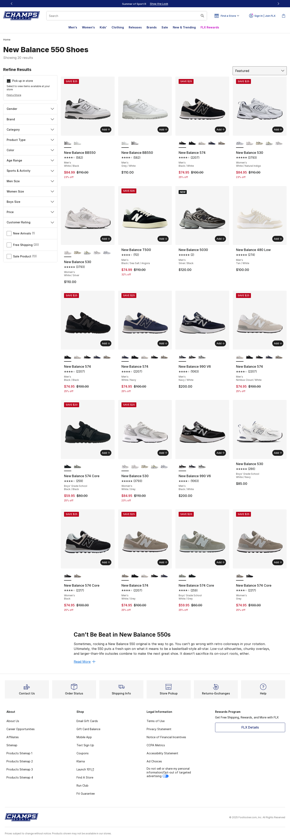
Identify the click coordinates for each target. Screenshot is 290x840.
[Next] (278, 3)
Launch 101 (85, 769)
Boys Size (30, 201)
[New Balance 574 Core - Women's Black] (249, 576)
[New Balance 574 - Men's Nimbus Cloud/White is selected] (239, 357)
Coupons (83, 753)
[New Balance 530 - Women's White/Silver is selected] (67, 252)
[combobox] (127, 15)
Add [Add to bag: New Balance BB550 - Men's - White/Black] (106, 129)
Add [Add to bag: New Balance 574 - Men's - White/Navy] (163, 343)
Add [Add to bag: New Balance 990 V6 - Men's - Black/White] (220, 452)
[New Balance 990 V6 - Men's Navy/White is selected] (182, 357)
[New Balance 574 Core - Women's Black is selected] (67, 576)
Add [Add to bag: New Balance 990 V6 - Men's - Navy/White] (220, 343)
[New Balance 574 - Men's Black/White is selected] (182, 143)
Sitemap (11, 745)
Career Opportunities (20, 729)
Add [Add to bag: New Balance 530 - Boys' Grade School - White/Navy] (278, 452)
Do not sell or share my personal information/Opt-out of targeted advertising (169, 772)
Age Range (30, 160)
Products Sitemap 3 (19, 769)
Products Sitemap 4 (19, 777)
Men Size (30, 181)
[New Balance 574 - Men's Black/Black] (192, 143)
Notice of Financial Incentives (166, 737)
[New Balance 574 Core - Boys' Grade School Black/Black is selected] (67, 466)
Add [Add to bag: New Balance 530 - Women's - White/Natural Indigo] (278, 129)
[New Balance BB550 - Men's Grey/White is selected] (125, 143)
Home (6, 39)
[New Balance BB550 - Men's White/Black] (135, 143)
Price (30, 212)
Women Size (30, 191)
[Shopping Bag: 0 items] (283, 16)
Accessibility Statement (162, 753)
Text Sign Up (85, 745)
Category (30, 129)
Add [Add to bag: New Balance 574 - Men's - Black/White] (220, 129)
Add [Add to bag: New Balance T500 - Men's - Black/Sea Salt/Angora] (163, 238)
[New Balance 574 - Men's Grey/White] (221, 143)
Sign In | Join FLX (262, 16)
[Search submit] (202, 15)
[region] (145, 3)
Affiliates (12, 737)
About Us (12, 721)
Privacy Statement (159, 729)
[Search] (127, 15)
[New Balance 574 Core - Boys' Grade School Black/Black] (192, 576)
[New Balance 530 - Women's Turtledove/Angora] (259, 143)
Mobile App (84, 737)
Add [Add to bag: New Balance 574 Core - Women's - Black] (106, 562)
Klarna (81, 761)
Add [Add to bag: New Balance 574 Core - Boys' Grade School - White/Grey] (220, 562)
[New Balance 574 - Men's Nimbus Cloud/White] (202, 143)
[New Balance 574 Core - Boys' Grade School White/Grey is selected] (182, 576)
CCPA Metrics (156, 745)
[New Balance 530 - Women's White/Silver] (249, 143)
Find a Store (14, 95)
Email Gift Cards (87, 721)
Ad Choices (154, 761)
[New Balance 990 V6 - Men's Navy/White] (192, 466)
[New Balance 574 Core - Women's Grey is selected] (239, 576)
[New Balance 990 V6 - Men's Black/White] (192, 357)
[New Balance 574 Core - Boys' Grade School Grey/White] (77, 466)
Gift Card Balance (88, 729)
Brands (152, 27)
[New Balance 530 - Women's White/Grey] (279, 143)
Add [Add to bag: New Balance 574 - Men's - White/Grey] (163, 562)
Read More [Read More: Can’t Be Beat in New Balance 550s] (84, 662)
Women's (88, 27)
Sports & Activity (30, 170)
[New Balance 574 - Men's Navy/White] (211, 143)
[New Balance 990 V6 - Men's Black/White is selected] (182, 466)
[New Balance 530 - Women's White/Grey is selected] (125, 466)
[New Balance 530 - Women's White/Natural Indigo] (107, 252)
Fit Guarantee (86, 793)
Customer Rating (30, 222)
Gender (30, 108)
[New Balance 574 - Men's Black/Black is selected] (67, 357)
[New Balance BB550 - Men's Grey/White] (77, 143)
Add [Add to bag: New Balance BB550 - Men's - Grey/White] (163, 129)
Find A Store (85, 777)
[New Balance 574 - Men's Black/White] (87, 357)
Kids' (103, 27)
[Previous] (12, 3)
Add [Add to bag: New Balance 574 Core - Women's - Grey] (278, 562)
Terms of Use (156, 721)
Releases (135, 27)
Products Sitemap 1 (19, 753)
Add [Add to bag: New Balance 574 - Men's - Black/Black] (106, 343)
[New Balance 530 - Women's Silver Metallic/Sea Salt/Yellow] (269, 143)
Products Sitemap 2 (19, 761)
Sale (165, 27)
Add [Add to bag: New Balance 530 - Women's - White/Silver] (106, 238)
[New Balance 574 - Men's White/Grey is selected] (125, 576)
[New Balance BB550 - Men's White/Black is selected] (67, 143)
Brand (30, 119)
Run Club (82, 785)
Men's (72, 27)
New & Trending (184, 27)
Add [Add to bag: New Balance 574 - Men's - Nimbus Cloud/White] (278, 343)
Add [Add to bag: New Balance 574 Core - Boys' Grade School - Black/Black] (106, 452)
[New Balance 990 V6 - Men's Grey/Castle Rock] (202, 357)
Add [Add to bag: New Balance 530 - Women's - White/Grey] (163, 452)
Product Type (30, 140)
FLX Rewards (210, 27)
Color (30, 150)
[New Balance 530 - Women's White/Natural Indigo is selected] (239, 143)
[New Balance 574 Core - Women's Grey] (77, 576)
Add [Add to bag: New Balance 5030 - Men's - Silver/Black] (220, 238)
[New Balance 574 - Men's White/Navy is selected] (125, 357)
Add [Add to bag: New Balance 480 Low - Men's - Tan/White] (278, 238)
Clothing (118, 27)
